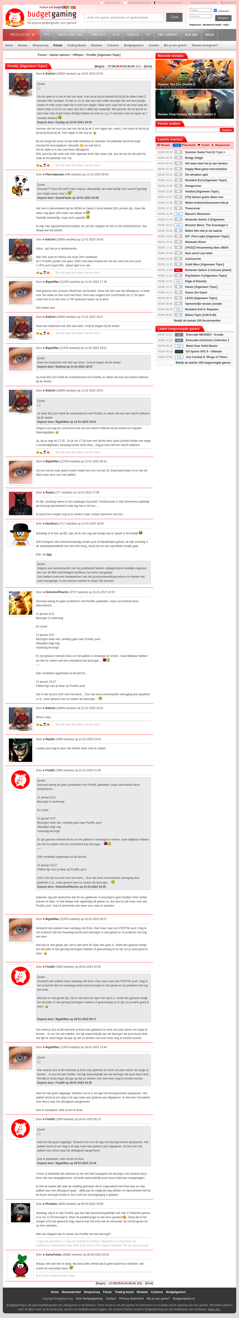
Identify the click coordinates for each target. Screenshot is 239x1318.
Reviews (96, 45)
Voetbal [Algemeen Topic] (196, 191)
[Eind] (148, 66)
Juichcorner (187, 259)
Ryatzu (50, 492)
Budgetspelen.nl (184, 1298)
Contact (153, 45)
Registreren (195, 25)
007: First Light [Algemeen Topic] (201, 236)
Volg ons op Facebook (170, 2)
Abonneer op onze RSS (204, 2)
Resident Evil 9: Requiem (196, 309)
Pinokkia (51, 1204)
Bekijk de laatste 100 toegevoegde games (203, 362)
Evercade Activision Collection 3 (207, 340)
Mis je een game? (175, 45)
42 (128, 66)
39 (117, 66)
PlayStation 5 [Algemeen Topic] (200, 275)
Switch (133, 35)
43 (132, 66)
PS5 (47, 35)
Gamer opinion (60, 55)
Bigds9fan (52, 281)
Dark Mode (230, 2)
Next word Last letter (193, 253)
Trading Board (76, 45)
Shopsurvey (40, 45)
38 (113, 66)
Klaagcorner (187, 186)
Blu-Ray (192, 35)
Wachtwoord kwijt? (212, 25)
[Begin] (99, 66)
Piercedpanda (55, 174)
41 (125, 66)
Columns (113, 45)
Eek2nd (51, 73)
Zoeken (227, 130)
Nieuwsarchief (71, 1292)
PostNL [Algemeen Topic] (103, 55)
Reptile (50, 739)
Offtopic (78, 55)
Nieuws (23, 45)
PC (149, 35)
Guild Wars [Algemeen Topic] (199, 264)
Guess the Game (190, 292)
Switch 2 (99, 35)
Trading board (124, 1292)
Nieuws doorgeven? (205, 45)
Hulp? (226, 25)
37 (109, 66)
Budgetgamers (134, 45)
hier (49, 554)
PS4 (116, 35)
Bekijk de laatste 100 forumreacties (197, 320)
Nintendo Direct (190, 242)
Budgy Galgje (188, 157)
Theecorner (187, 208)
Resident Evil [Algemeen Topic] (200, 180)
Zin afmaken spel (191, 174)
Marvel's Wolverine (192, 214)
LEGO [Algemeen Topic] (195, 298)
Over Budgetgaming (89, 1298)
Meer (210, 35)
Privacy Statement (131, 1298)
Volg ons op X (112, 2)
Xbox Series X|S (71, 35)
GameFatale (53, 1254)
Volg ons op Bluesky (139, 2)
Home (9, 45)
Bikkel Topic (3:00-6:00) (195, 315)
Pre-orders (168, 35)
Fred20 (50, 770)
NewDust (51, 523)
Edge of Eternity (190, 281)
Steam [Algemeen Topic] (196, 287)
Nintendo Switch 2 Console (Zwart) (202, 270)
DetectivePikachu (57, 592)
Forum (57, 45)
